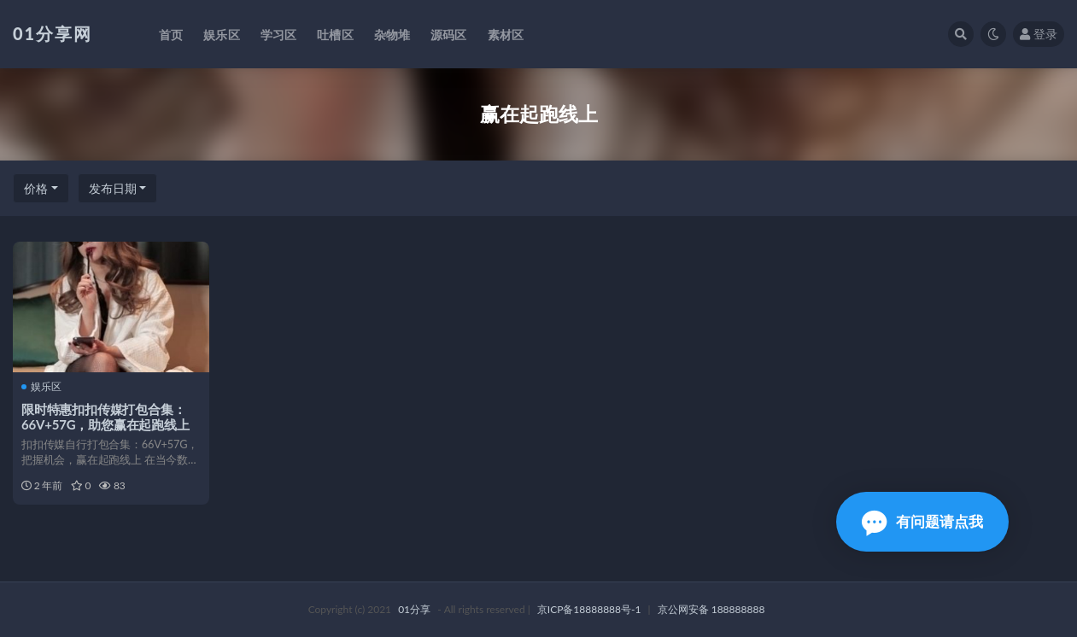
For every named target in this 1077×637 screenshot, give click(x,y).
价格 (36, 188)
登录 (1038, 33)
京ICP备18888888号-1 (589, 609)
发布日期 (113, 188)
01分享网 (52, 33)
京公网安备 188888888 (711, 609)
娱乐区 (41, 387)
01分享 (414, 609)
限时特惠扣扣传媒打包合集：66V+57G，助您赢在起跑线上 (105, 416)
